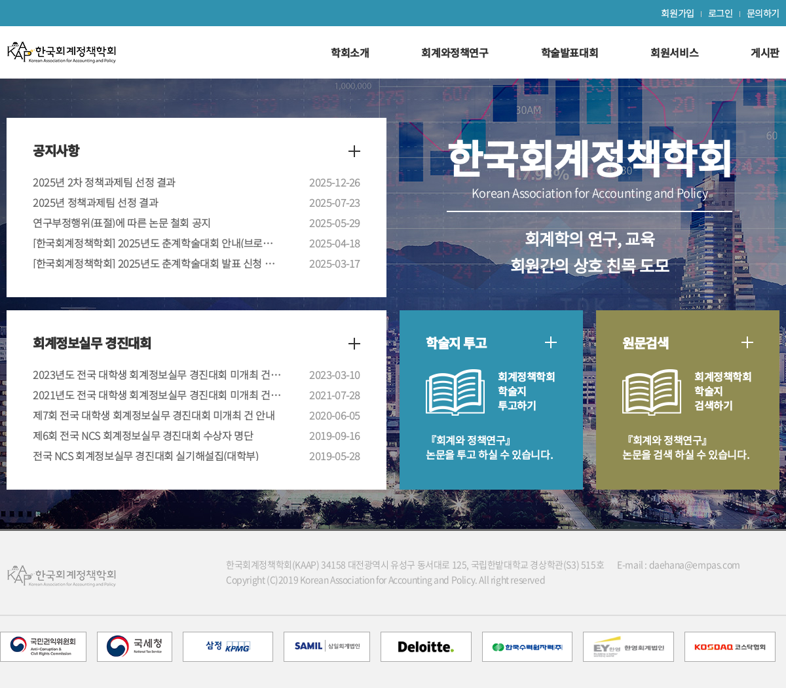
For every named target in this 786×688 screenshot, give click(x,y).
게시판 (765, 52)
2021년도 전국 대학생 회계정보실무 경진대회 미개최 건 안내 (157, 394)
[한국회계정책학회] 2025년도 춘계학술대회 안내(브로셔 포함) (157, 243)
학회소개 (350, 52)
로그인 (720, 13)
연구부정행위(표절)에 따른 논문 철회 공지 (122, 222)
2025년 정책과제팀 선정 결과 (95, 202)
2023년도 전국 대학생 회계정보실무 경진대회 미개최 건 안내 (157, 374)
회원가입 (677, 13)
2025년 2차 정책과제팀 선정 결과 (104, 182)
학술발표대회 (570, 52)
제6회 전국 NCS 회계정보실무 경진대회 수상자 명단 (143, 435)
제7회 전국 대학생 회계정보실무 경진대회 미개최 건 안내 (154, 415)
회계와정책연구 (454, 52)
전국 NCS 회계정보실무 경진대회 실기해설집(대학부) (145, 455)
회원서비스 (674, 52)
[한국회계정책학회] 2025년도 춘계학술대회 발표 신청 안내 (157, 263)
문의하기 (763, 13)
